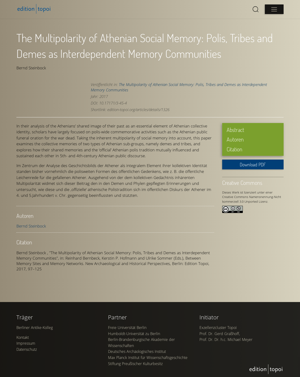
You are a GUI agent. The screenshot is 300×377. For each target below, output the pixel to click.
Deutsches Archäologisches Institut (137, 351)
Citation (234, 149)
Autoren (235, 139)
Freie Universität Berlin (127, 327)
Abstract (235, 129)
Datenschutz (26, 349)
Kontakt (22, 337)
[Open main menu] (274, 9)
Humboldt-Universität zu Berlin (134, 333)
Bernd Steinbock (31, 226)
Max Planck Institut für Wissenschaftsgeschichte (148, 357)
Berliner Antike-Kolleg (34, 327)
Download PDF (253, 164)
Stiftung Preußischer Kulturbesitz (135, 363)
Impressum (25, 343)
